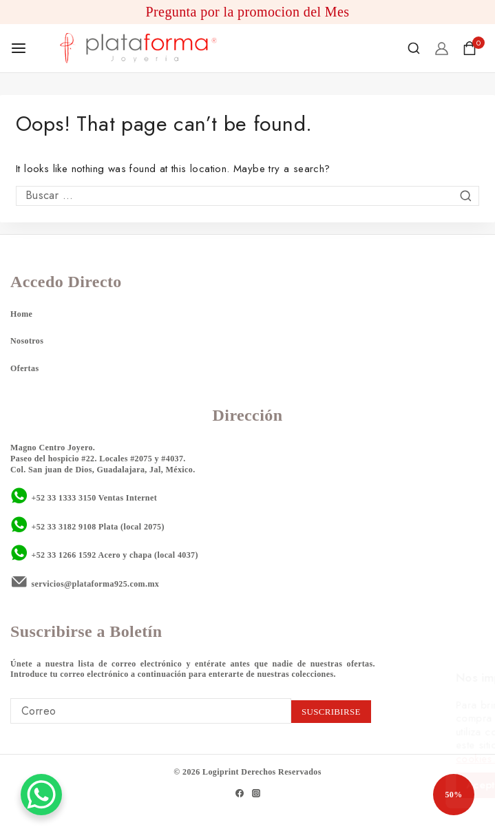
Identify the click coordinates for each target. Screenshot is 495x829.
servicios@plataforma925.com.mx (95, 584)
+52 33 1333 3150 (63, 498)
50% (453, 794)
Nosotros (26, 341)
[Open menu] (18, 48)
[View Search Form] (414, 48)
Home (21, 314)
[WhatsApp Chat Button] (41, 794)
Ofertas (24, 368)
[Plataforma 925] (138, 48)
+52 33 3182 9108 (63, 527)
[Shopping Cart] (474, 48)
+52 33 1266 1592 (63, 555)
